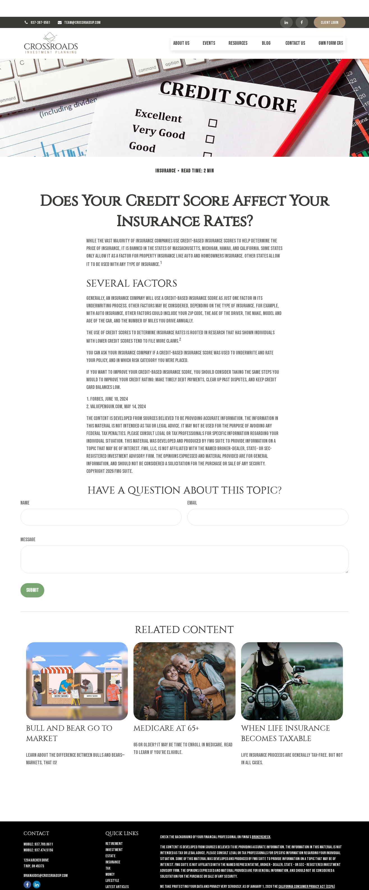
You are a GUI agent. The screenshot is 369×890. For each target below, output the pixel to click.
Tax (107, 851)
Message (27, 523)
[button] (181, 26)
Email (192, 486)
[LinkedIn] (286, 5)
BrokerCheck (261, 820)
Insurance (112, 845)
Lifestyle (112, 863)
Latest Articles (117, 870)
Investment (114, 833)
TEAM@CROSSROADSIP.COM (82, 5)
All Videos (112, 876)
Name (24, 486)
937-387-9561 (40, 5)
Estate (110, 839)
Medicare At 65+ (166, 711)
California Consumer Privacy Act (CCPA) (306, 869)
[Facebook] (302, 5)
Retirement (114, 826)
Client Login (329, 5)
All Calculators (116, 882)
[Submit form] (32, 573)
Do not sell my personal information (293, 875)
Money (110, 857)
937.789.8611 (43, 827)
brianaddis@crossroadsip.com (46, 858)
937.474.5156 (43, 833)
